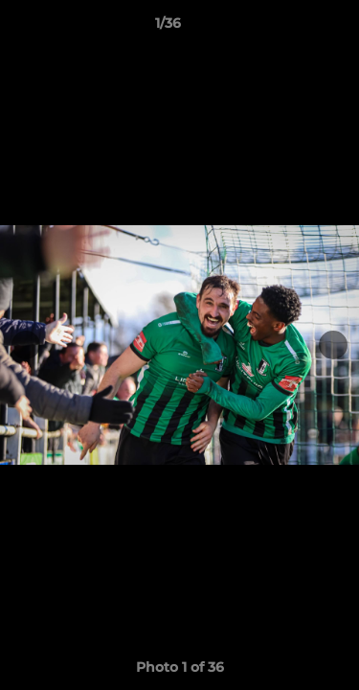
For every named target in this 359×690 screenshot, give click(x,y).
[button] (290, 27)
